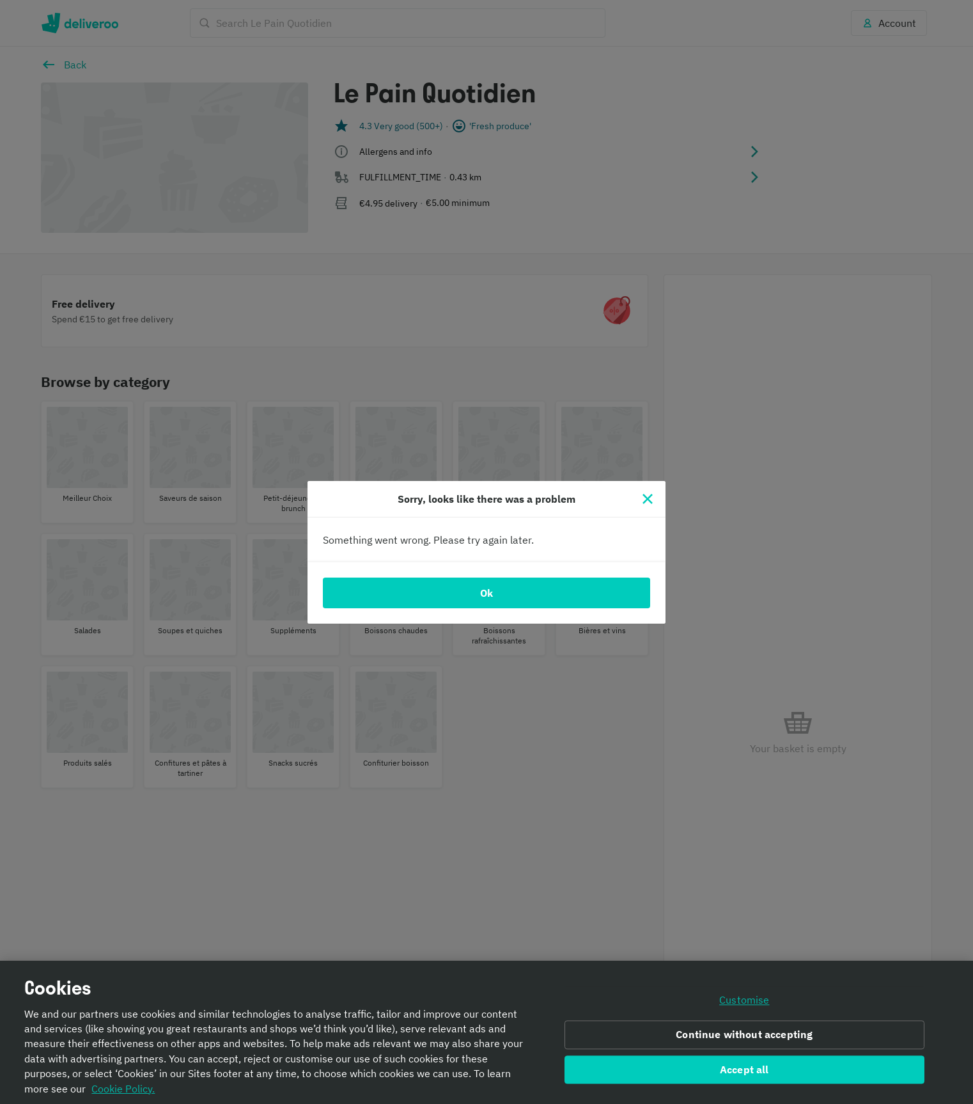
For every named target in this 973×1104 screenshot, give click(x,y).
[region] (486, 1032)
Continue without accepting (744, 1034)
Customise (744, 999)
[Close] (647, 499)
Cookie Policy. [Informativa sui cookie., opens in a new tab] (123, 1088)
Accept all (744, 1069)
